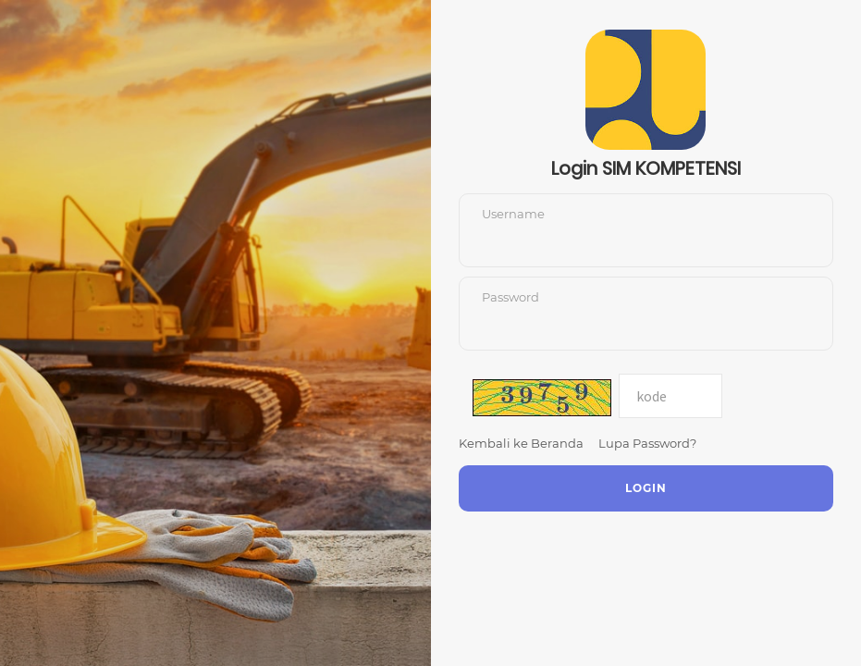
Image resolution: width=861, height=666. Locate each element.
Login (646, 488)
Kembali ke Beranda (521, 443)
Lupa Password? (647, 443)
